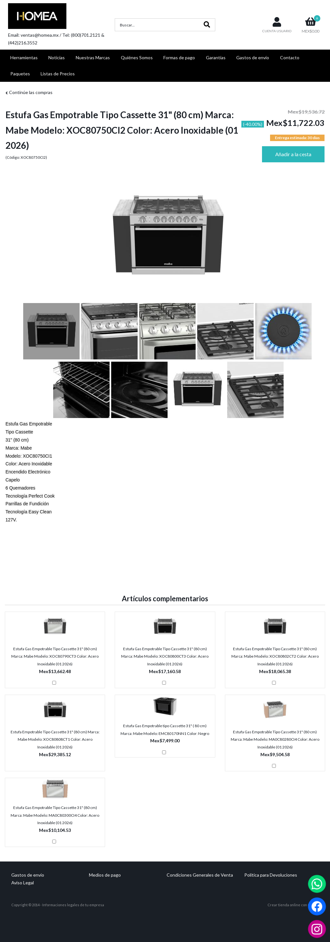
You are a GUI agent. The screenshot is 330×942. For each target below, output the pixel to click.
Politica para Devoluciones (270, 875)
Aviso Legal (22, 882)
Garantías (216, 57)
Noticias (56, 57)
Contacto (289, 57)
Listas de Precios (58, 73)
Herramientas (24, 57)
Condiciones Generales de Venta (200, 875)
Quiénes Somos (137, 57)
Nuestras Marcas (93, 57)
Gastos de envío (252, 57)
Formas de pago (179, 57)
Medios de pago (105, 875)
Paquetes (20, 73)
